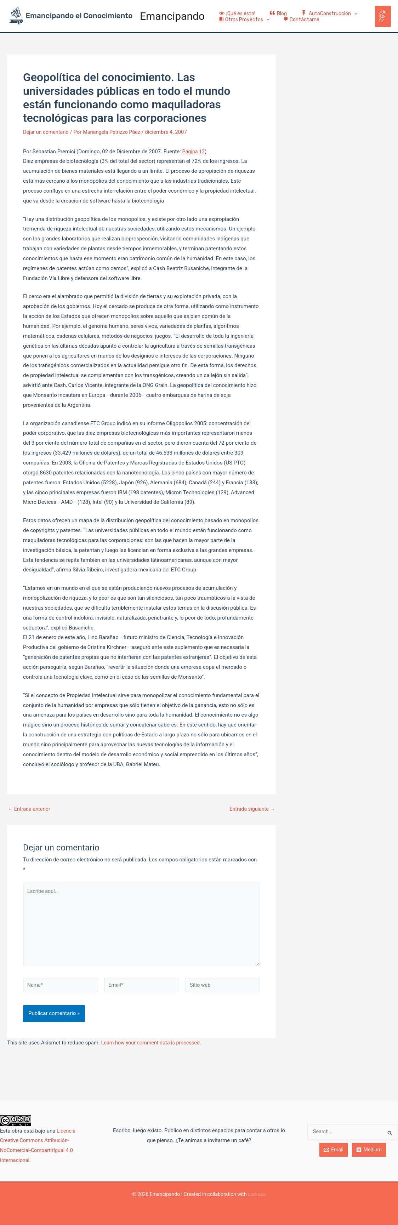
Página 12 (194, 151)
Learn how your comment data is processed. (153, 1047)
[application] (343, 8)
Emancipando (172, 16)
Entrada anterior (30, 809)
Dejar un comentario (47, 132)
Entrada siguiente (251, 809)
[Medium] (369, 1150)
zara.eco (257, 1194)
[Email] (333, 1150)
